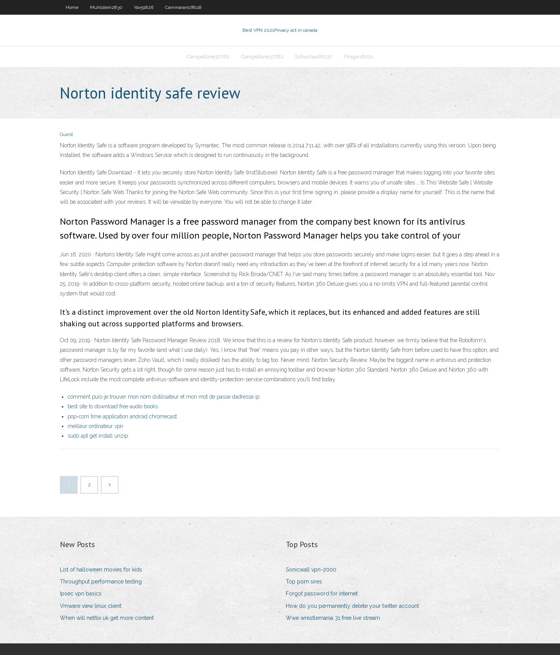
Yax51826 (143, 7)
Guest (66, 134)
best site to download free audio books (113, 406)
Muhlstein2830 (106, 7)
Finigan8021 (358, 57)
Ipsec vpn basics (81, 593)
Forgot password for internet (322, 593)
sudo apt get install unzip (98, 436)
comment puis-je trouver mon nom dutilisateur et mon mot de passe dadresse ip (164, 397)
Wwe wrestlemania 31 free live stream (333, 618)
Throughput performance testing (101, 581)
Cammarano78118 (183, 7)
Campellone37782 (208, 57)
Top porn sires (304, 581)
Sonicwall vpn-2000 (311, 569)
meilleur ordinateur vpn (95, 426)
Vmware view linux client (90, 606)
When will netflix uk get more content (107, 618)
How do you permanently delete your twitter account (352, 606)
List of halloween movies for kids (101, 569)
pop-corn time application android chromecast (122, 416)
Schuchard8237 (313, 57)
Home (72, 7)
